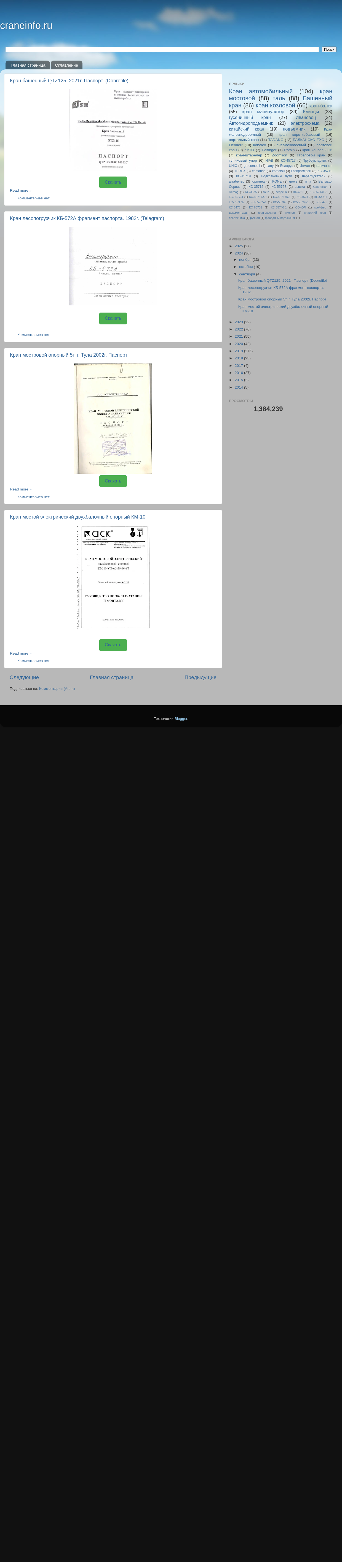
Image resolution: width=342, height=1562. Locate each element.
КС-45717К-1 (281, 197)
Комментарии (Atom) (57, 689)
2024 (239, 253)
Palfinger (269, 150)
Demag (234, 192)
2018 (239, 358)
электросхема (305, 123)
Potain (289, 150)
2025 (239, 246)
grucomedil (252, 166)
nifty (308, 181)
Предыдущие (201, 677)
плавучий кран (315, 212)
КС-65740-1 (279, 207)
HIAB (269, 160)
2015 (239, 380)
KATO (249, 150)
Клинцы (311, 111)
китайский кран (246, 128)
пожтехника (237, 217)
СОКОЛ (300, 207)
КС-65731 (255, 207)
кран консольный (317, 150)
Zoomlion (279, 155)
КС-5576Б (279, 187)
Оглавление (66, 65)
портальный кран (244, 140)
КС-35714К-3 (318, 192)
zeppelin (281, 192)
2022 (239, 329)
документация (239, 212)
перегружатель (313, 176)
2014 (239, 387)
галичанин (324, 166)
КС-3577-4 (236, 197)
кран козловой (275, 105)
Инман (305, 166)
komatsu (278, 171)
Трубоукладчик (315, 160)
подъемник (294, 128)
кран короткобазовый (299, 134)
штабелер (236, 181)
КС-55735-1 (258, 202)
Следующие (24, 677)
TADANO (275, 140)
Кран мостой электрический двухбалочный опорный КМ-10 (77, 517)
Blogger (181, 719)
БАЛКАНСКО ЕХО (308, 140)
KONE (277, 181)
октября (246, 267)
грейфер (320, 207)
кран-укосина (267, 212)
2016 (239, 373)
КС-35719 (325, 171)
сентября (247, 274)
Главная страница (28, 65)
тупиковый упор (243, 160)
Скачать (113, 182)
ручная (255, 217)
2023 (239, 322)
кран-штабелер (249, 155)
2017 (239, 366)
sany (270, 166)
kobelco (259, 145)
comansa (258, 171)
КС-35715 (256, 187)
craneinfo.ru (26, 25)
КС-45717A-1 (258, 197)
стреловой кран (311, 155)
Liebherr (236, 145)
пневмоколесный (291, 145)
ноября (245, 259)
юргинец (258, 181)
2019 (239, 351)
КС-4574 (302, 197)
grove (293, 181)
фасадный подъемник (280, 217)
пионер (290, 212)
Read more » (20, 190)
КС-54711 (321, 197)
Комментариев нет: (34, 198)
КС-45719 (243, 176)
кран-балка (320, 105)
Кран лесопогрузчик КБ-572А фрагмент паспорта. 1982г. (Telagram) (87, 218)
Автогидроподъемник (251, 123)
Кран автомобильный (261, 91)
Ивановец (306, 117)
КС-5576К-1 (301, 202)
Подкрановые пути (276, 176)
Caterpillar (320, 186)
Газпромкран (301, 171)
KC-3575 (251, 192)
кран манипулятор (263, 111)
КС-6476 (321, 202)
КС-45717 (288, 160)
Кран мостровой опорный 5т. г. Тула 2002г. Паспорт (68, 355)
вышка (300, 187)
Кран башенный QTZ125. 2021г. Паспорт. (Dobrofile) (69, 80)
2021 (239, 336)
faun (266, 192)
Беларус (286, 166)
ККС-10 (298, 192)
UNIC (233, 166)
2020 (239, 344)
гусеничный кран (250, 117)
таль (279, 98)
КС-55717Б (236, 202)
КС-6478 (235, 207)
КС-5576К (280, 202)
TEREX (239, 171)
